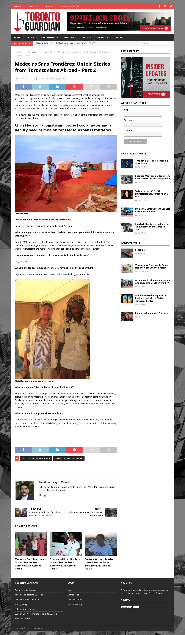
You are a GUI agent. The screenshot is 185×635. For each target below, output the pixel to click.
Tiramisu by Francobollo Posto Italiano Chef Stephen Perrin (151, 266)
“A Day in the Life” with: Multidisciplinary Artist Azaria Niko (151, 194)
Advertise (32, 6)
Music (86, 37)
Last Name (129, 130)
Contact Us (48, 6)
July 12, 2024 (142, 316)
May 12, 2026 (142, 215)
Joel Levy (40, 78)
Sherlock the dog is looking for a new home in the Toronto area (152, 227)
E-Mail (127, 110)
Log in (70, 590)
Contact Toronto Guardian (27, 599)
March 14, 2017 (25, 78)
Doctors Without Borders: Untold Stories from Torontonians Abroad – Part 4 (65, 564)
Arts (29, 37)
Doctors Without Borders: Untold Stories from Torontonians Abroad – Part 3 (100, 564)
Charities (53, 78)
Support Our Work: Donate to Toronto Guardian (36, 613)
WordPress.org (75, 604)
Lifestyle (69, 37)
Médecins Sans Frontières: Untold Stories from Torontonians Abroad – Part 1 (30, 564)
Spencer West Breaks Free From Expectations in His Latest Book (152, 177)
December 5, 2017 (144, 286)
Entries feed (73, 594)
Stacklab (140, 249)
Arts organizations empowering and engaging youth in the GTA (152, 281)
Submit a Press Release (70, 6)
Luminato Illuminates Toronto (151, 313)
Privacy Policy (21, 604)
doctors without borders (36, 458)
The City (119, 37)
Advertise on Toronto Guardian (29, 594)
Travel (102, 37)
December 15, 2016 (145, 304)
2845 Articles (67, 482)
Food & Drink (48, 37)
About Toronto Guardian (26, 590)
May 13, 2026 (142, 182)
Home (17, 37)
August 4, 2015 (143, 271)
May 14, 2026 (142, 167)
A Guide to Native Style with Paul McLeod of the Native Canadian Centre (150, 298)
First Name (129, 120)
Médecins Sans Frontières (69, 458)
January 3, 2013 (143, 253)
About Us (18, 6)
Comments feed (75, 599)
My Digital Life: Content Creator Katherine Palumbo (152, 210)
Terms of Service (22, 618)
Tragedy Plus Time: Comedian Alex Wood (151, 162)
